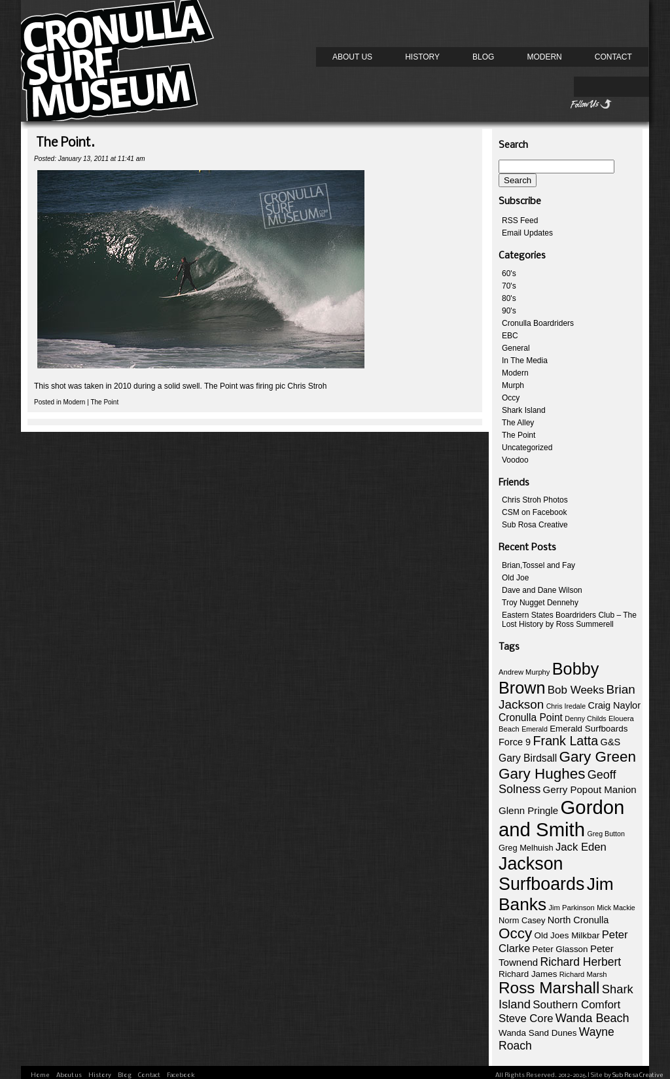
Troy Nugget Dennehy (540, 602)
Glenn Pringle (528, 810)
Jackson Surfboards (541, 874)
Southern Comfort (576, 1005)
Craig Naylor (614, 705)
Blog (483, 57)
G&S (611, 742)
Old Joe (515, 577)
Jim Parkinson (571, 907)
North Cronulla (578, 920)
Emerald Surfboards (588, 729)
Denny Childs (585, 718)
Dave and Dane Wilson (542, 590)
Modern (544, 57)
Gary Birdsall (528, 758)
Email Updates (527, 233)
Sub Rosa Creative (535, 524)
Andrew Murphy (524, 672)
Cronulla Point (531, 717)
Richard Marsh (583, 974)
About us (352, 57)
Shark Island (524, 410)
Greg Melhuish (526, 848)
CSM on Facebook (534, 512)
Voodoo (515, 460)
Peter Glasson (560, 949)
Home (40, 1075)
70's (509, 286)
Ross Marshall (549, 988)
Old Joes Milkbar (567, 935)
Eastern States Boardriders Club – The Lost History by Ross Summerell (569, 619)
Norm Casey (522, 920)
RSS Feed (520, 220)
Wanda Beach (592, 1018)
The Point (104, 402)
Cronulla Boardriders (538, 323)
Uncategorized (527, 447)
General (516, 348)
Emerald (534, 729)
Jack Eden (581, 847)
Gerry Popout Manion (590, 789)
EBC (510, 335)
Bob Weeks (576, 690)
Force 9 (515, 742)
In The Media (525, 360)
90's (509, 310)
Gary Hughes (542, 774)
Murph (513, 385)
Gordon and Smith (561, 818)
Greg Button (605, 834)
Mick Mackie (616, 907)
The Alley (518, 422)
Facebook (181, 1075)
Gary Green (597, 757)
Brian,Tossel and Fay (538, 565)
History (422, 57)
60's (509, 273)
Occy (511, 397)
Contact (613, 57)
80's (509, 298)
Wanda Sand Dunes (538, 1033)
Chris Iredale (566, 706)
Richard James (528, 974)
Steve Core (526, 1018)
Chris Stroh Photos (535, 499)
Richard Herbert (581, 961)
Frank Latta (566, 741)
